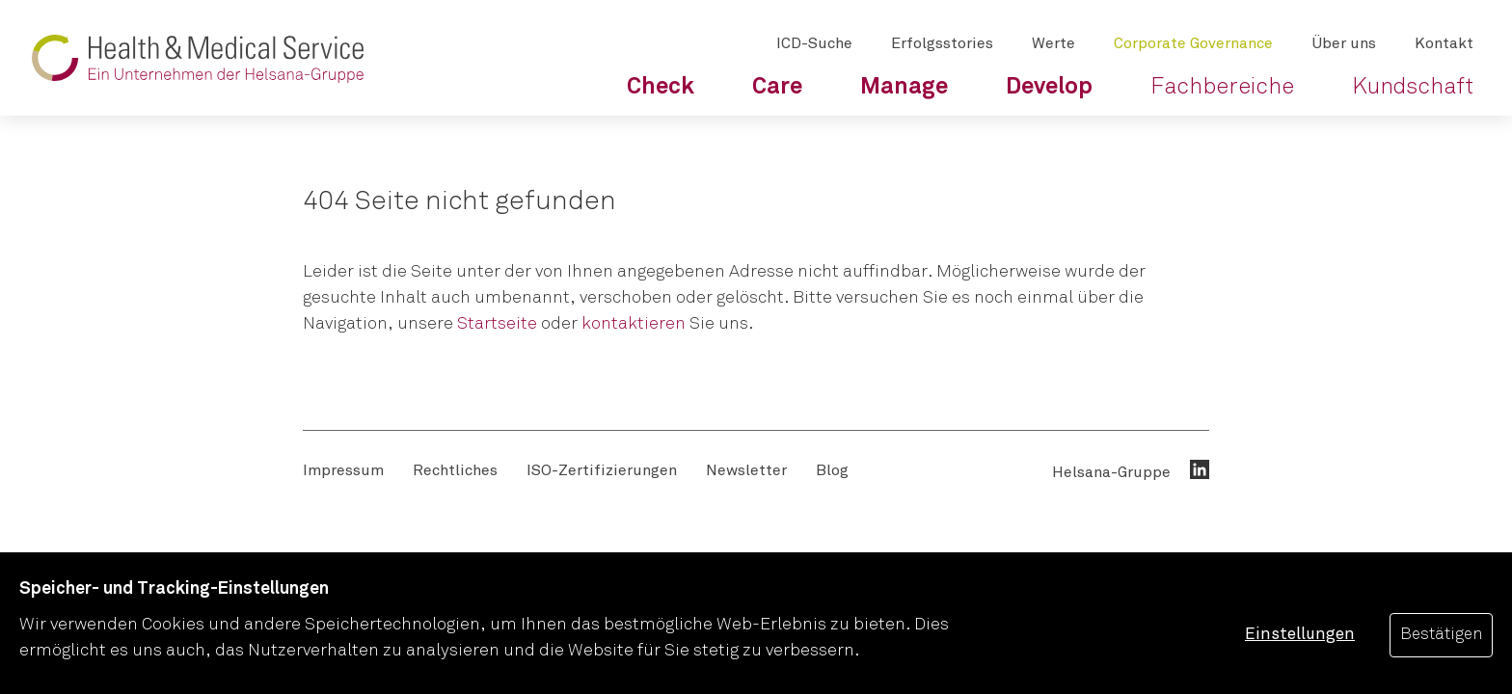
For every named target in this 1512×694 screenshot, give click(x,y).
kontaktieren (633, 324)
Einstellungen (1300, 635)
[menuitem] (660, 87)
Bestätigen (1441, 635)
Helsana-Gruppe (1111, 472)
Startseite (497, 324)
